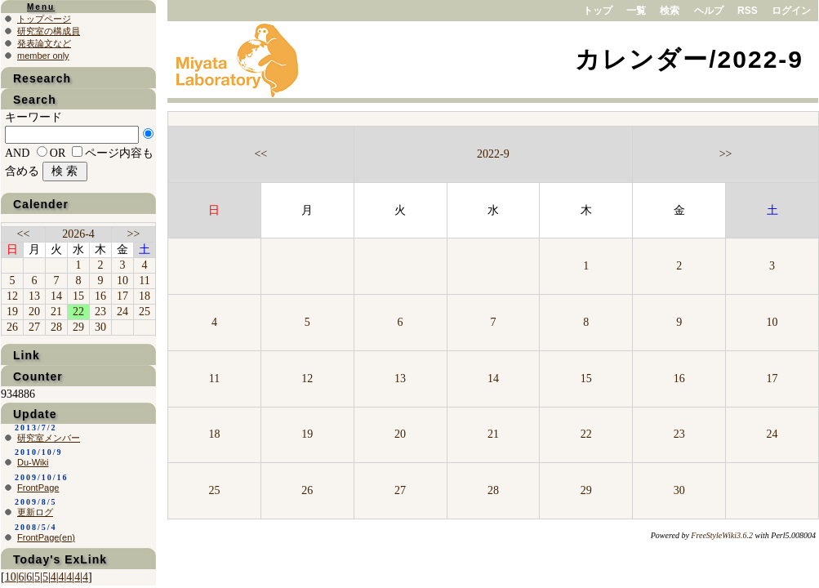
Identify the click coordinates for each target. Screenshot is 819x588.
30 (679, 490)
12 (307, 378)
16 (679, 378)
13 (400, 378)
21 (493, 434)
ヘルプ (708, 10)
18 (214, 434)
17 (772, 378)
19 (307, 434)
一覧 (636, 10)
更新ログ (35, 512)
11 (214, 378)
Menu (41, 6)
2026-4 (78, 234)
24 (772, 434)
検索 (669, 10)
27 (400, 490)
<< (260, 154)
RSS (747, 10)
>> (725, 154)
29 (586, 490)
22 (586, 434)
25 (214, 490)
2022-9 (493, 154)
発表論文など (44, 43)
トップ (597, 10)
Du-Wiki (33, 462)
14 (493, 378)
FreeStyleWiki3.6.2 (722, 535)
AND (17, 153)
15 (586, 378)
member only (43, 55)
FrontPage (38, 487)
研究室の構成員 (48, 31)
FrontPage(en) (46, 537)
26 (307, 490)
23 (679, 434)
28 (493, 490)
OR (57, 153)
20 (400, 434)
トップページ (44, 19)
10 (772, 322)
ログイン (791, 10)
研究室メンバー (48, 438)
